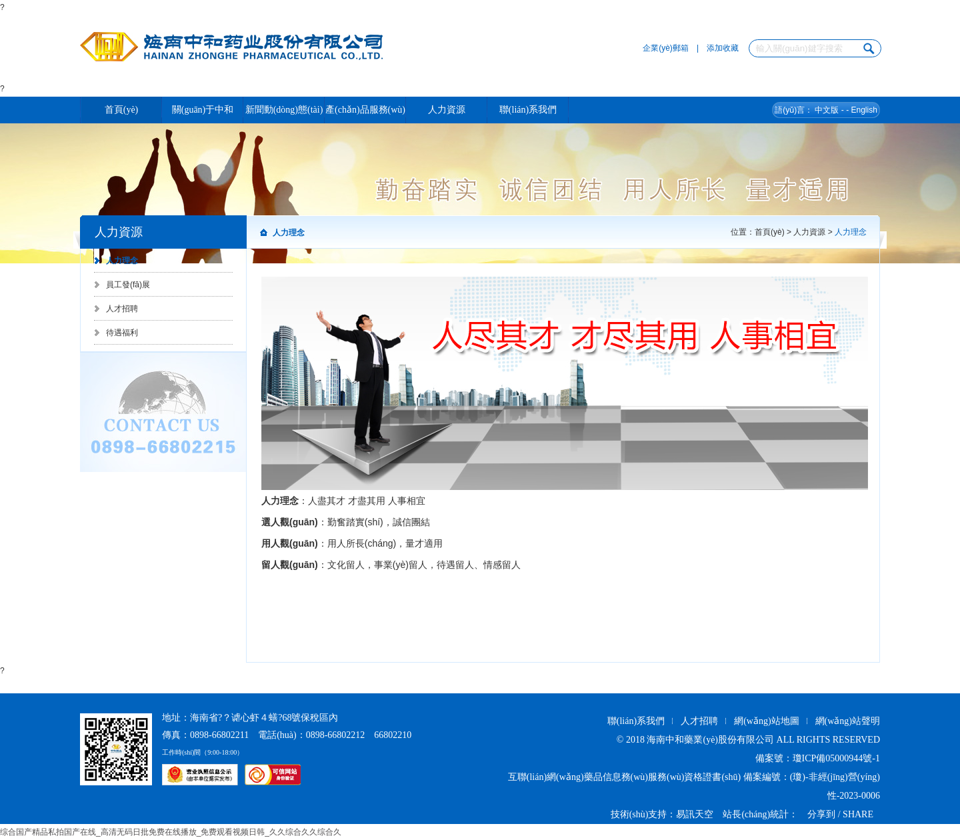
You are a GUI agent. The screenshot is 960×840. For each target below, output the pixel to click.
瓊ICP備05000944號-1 (836, 758)
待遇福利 (122, 332)
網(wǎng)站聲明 (847, 721)
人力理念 (122, 260)
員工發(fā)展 (128, 284)
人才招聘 (122, 308)
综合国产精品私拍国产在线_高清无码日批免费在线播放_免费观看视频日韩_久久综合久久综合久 (170, 832)
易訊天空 (694, 814)
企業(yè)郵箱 (666, 48)
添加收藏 (723, 48)
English (864, 110)
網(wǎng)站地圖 (766, 721)
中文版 (827, 110)
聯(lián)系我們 (636, 721)
